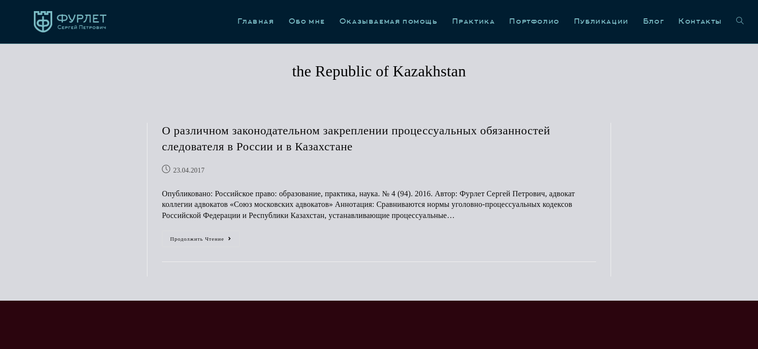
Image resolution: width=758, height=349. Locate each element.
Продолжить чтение (205, 236)
